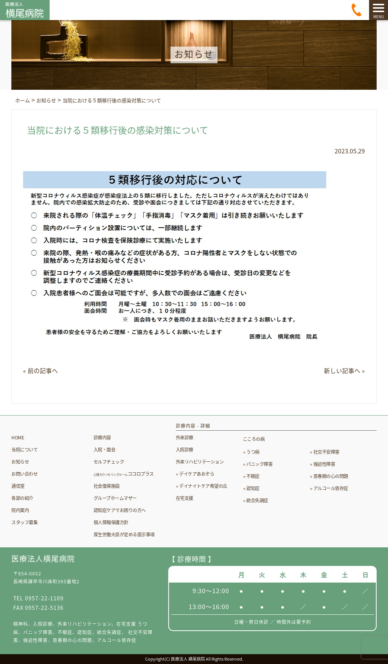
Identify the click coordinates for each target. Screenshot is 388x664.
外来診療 (184, 437)
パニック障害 (259, 464)
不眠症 (253, 476)
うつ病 (253, 451)
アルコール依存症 (330, 488)
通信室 (18, 485)
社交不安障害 (326, 451)
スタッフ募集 (24, 522)
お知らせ (20, 461)
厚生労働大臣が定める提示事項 (124, 534)
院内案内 (20, 509)
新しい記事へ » (344, 370)
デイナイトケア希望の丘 (203, 486)
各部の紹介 (22, 497)
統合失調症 (257, 500)
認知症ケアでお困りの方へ (120, 509)
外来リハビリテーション (200, 461)
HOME (17, 437)
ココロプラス (124, 473)
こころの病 (254, 439)
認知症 (253, 488)
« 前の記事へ (40, 370)
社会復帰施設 (107, 485)
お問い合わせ (24, 473)
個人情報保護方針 (111, 522)
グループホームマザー (115, 497)
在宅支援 (184, 498)
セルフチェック (109, 461)
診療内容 (102, 437)
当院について (24, 449)
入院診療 (184, 449)
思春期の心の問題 (330, 476)
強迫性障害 (324, 464)
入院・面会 (105, 449)
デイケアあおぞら (196, 473)
